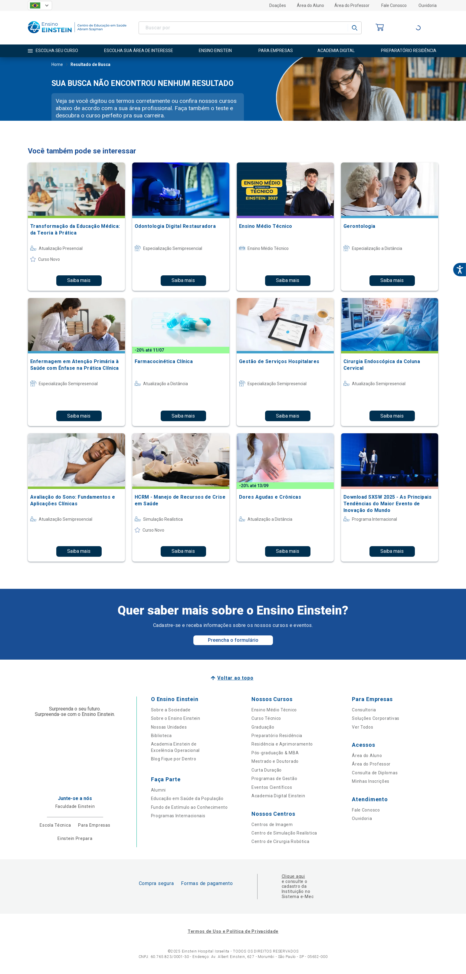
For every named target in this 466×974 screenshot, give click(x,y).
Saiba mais (78, 280)
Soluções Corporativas (375, 718)
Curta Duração (266, 770)
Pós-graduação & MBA (275, 752)
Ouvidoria (427, 5)
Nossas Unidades (169, 727)
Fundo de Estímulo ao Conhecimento (189, 807)
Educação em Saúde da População (187, 798)
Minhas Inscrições (370, 781)
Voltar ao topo (235, 678)
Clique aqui (293, 876)
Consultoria (364, 709)
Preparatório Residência (276, 735)
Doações (277, 5)
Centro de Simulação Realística (284, 833)
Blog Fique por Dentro (173, 758)
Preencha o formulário (233, 640)
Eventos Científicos (271, 787)
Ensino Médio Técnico (274, 709)
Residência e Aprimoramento (282, 744)
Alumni (158, 790)
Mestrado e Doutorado (275, 761)
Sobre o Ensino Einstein (175, 718)
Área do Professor (351, 5)
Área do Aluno (310, 5)
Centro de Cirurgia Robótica (280, 841)
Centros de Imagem (272, 824)
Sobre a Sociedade (171, 709)
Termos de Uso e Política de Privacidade (233, 931)
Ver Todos (362, 727)
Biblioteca (161, 735)
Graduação (262, 727)
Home (57, 65)
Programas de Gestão (274, 778)
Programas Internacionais (178, 815)
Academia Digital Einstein (278, 795)
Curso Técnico (266, 718)
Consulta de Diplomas (375, 772)
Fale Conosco (394, 5)
